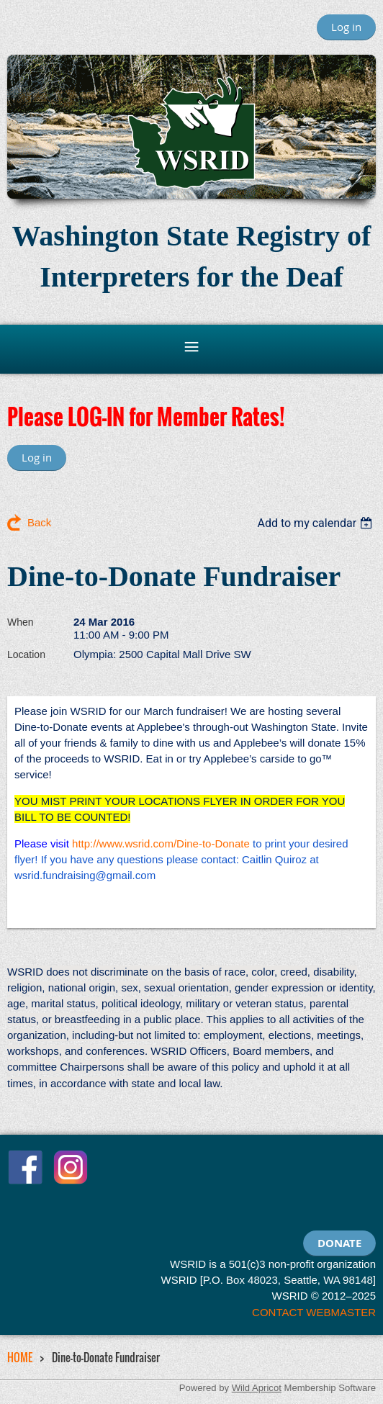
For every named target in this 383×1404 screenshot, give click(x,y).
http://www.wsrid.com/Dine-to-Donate (161, 843)
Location (26, 654)
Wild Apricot (256, 1387)
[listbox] (316, 523)
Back (39, 522)
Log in (346, 26)
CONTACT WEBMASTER (314, 1312)
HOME (19, 1357)
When (20, 622)
